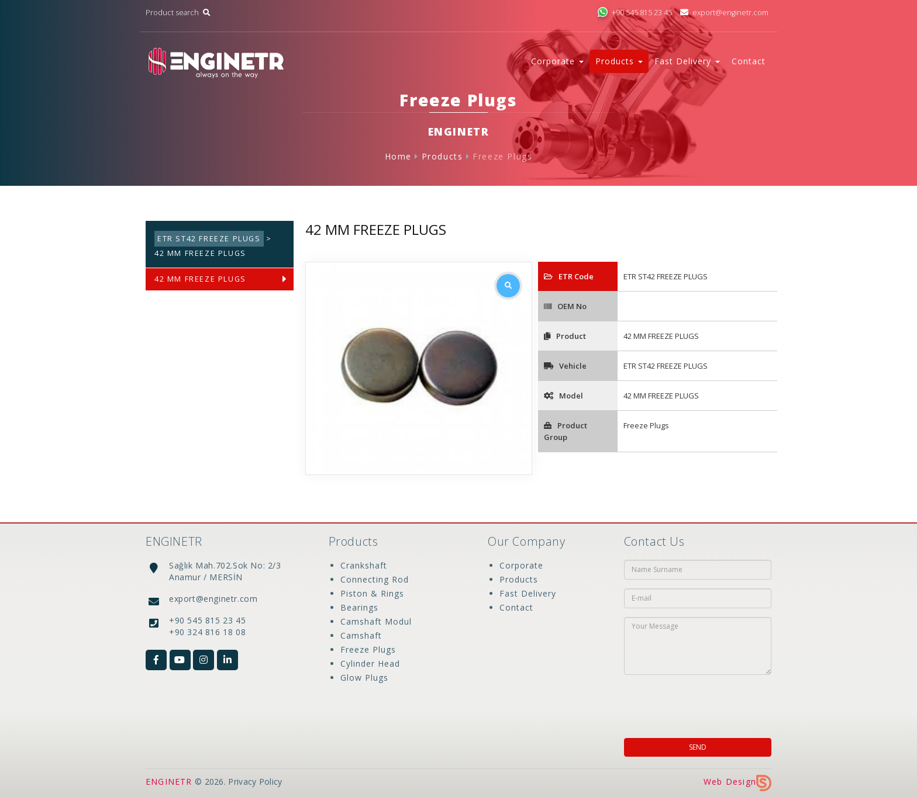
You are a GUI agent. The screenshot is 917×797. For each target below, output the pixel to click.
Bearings (359, 607)
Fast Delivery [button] (687, 61)
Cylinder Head (370, 663)
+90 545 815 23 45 (634, 13)
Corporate (521, 565)
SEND (697, 747)
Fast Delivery (527, 593)
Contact (749, 61)
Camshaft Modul (376, 621)
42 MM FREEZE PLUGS (200, 279)
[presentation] (699, 703)
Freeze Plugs (502, 156)
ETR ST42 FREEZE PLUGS (209, 239)
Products (442, 156)
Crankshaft (363, 565)
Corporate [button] (557, 61)
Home (398, 156)
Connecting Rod (374, 579)
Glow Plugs (364, 677)
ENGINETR (169, 781)
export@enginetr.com (724, 13)
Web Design (737, 781)
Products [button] (619, 61)
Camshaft (361, 635)
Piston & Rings (372, 593)
